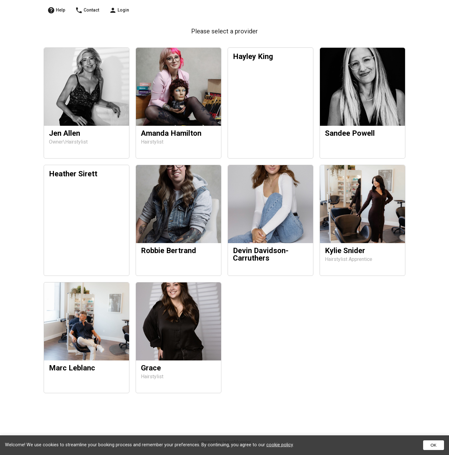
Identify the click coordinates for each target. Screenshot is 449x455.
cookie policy (279, 445)
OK (434, 445)
